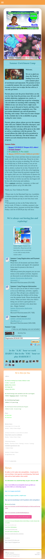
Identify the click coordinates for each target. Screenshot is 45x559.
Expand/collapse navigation (22, 2)
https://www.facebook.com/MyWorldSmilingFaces (18, 516)
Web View (37, 554)
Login (38, 552)
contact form (13, 461)
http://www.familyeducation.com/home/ (14, 533)
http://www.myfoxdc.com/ (11, 529)
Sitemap (12, 552)
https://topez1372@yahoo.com (12, 540)
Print (7, 552)
